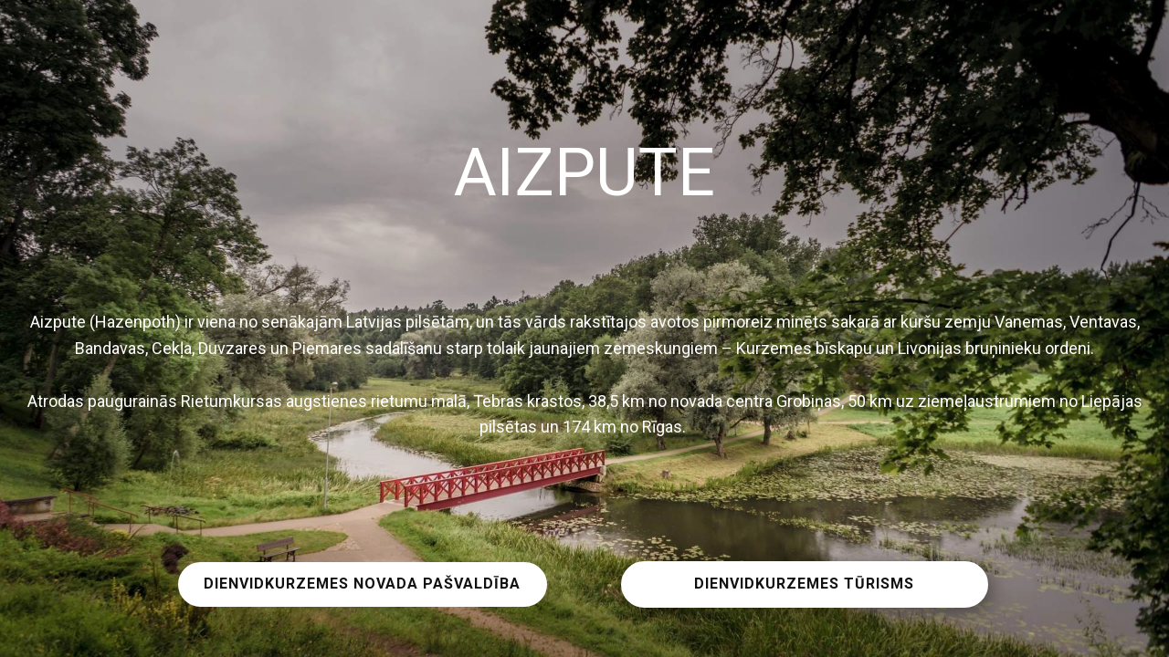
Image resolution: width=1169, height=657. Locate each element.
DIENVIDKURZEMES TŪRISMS (804, 583)
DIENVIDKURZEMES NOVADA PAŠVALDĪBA (362, 583)
